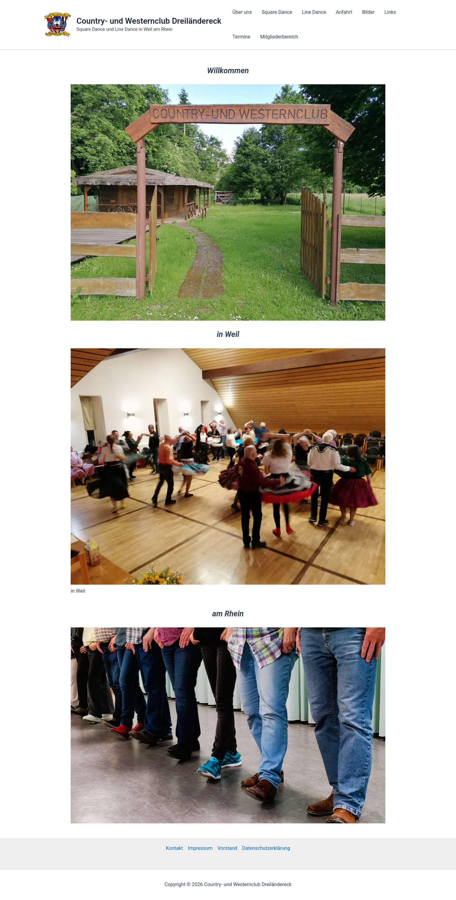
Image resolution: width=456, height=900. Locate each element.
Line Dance (314, 12)
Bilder (368, 12)
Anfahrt (344, 12)
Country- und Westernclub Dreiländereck (149, 21)
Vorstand (227, 848)
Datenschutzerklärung (266, 848)
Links (390, 12)
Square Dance (277, 12)
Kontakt (174, 848)
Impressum (200, 848)
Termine (241, 37)
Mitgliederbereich (279, 37)
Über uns (242, 12)
